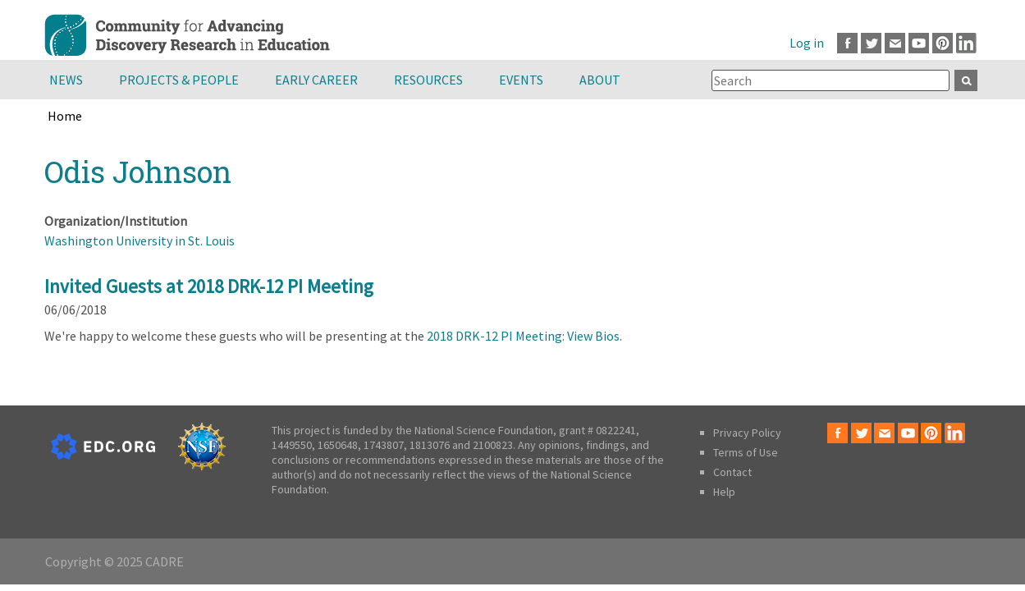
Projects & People (179, 79)
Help (724, 491)
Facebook (847, 43)
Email (895, 43)
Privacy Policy (747, 432)
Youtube (918, 43)
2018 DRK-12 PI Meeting (494, 336)
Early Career (316, 79)
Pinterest (942, 43)
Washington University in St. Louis (139, 240)
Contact (732, 472)
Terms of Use (745, 452)
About (599, 79)
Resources (428, 79)
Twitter (871, 43)
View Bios (593, 336)
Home (65, 116)
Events (521, 79)
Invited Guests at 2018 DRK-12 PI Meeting (208, 286)
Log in (806, 42)
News (66, 79)
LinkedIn (966, 43)
